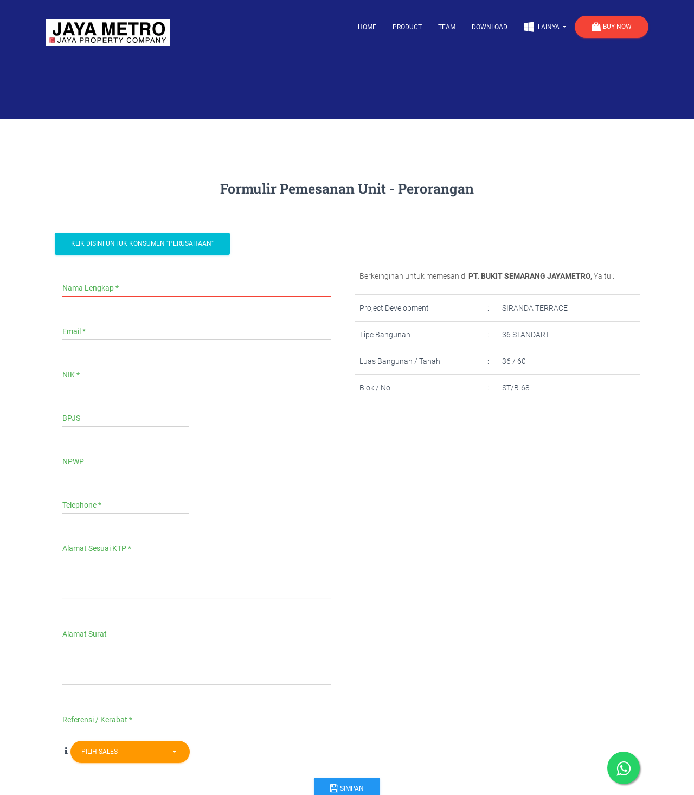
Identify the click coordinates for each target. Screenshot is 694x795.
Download (489, 27)
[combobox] (130, 752)
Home (367, 27)
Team (446, 27)
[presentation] (445, 443)
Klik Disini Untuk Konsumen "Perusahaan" (142, 243)
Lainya (542, 26)
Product (407, 27)
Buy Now (612, 27)
